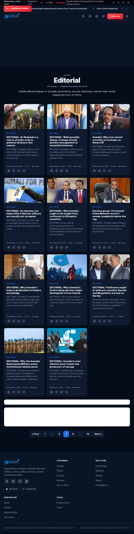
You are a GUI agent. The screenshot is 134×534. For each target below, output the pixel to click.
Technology (101, 468)
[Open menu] (127, 17)
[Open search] (83, 17)
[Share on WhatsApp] (9, 173)
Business (61, 482)
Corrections (9, 519)
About (6, 505)
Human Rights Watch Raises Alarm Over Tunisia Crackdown (64, 8)
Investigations (102, 487)
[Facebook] (113, 2)
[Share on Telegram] (24, 173)
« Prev (35, 436)
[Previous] (122, 9)
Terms (59, 509)
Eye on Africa (63, 487)
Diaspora (100, 473)
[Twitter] (118, 2)
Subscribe (115, 17)
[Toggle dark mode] (103, 17)
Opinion (99, 477)
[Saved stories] (90, 17)
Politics (60, 473)
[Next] (126, 9)
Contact (7, 509)
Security (60, 477)
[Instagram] (128, 2)
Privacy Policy (63, 505)
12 (88, 436)
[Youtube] (123, 2)
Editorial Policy (10, 514)
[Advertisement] (67, 45)
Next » (98, 436)
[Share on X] (19, 173)
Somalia (60, 468)
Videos (99, 482)
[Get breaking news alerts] (97, 17)
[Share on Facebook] (14, 173)
